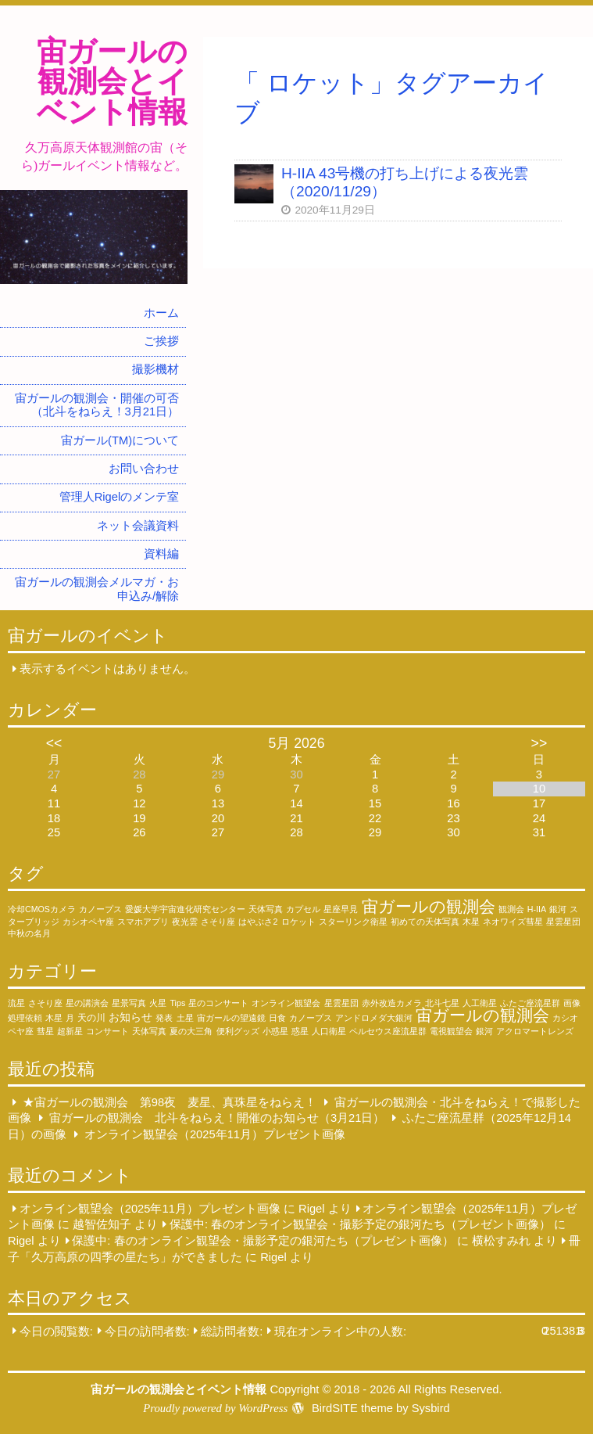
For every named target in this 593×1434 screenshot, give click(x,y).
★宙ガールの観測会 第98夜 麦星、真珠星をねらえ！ (169, 1102)
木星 (471, 921)
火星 (157, 1003)
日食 (277, 1017)
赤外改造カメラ (392, 1003)
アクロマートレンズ (534, 1031)
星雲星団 (563, 921)
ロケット (298, 921)
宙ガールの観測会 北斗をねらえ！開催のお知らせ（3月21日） (217, 1118)
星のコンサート (218, 1003)
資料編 (161, 554)
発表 (164, 1017)
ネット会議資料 (138, 525)
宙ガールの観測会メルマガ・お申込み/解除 (97, 589)
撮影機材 (155, 369)
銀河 (557, 909)
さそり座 (218, 921)
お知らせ (130, 1017)
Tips (177, 1003)
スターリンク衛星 (353, 921)
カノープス (100, 909)
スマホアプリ (143, 921)
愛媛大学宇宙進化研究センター (185, 909)
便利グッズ (237, 1031)
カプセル (303, 909)
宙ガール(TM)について (120, 440)
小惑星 (275, 1031)
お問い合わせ (144, 468)
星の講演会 (87, 1003)
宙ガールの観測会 (428, 906)
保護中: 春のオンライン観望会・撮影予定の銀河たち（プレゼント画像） (360, 1224)
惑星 (300, 1031)
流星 (16, 1003)
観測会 (511, 909)
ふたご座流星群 (530, 1003)
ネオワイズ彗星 (513, 921)
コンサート (107, 1031)
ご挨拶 (161, 341)
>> (539, 743)
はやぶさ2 (257, 921)
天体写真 (265, 909)
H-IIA (536, 909)
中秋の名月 (29, 933)
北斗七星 (442, 1003)
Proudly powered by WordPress (215, 1408)
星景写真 (129, 1003)
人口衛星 (329, 1031)
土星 (185, 1017)
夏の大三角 (191, 1031)
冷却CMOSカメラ (42, 909)
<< (54, 743)
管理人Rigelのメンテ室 (119, 497)
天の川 (91, 1017)
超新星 (70, 1031)
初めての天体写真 (425, 921)
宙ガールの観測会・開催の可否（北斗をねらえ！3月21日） (97, 405)
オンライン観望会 (286, 1003)
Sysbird (431, 1408)
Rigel (311, 1208)
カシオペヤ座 (88, 921)
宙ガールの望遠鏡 (231, 1017)
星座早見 (340, 909)
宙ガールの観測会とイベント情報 (112, 81)
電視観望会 (451, 1031)
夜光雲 (185, 921)
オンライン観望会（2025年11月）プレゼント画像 (214, 1134)
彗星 (45, 1031)
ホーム (161, 313)
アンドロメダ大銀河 (374, 1017)
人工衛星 (480, 1003)
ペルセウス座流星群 (388, 1031)
